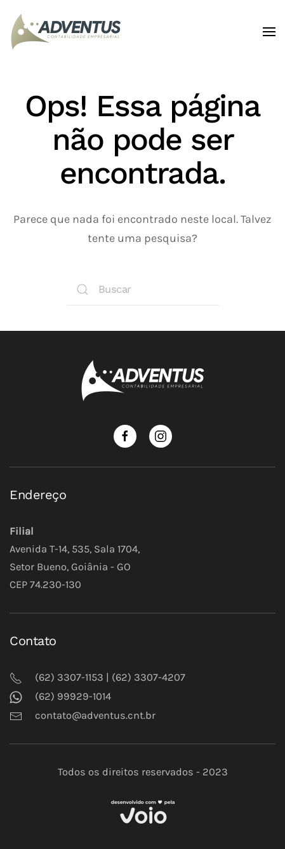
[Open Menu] (269, 32)
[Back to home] (69, 32)
